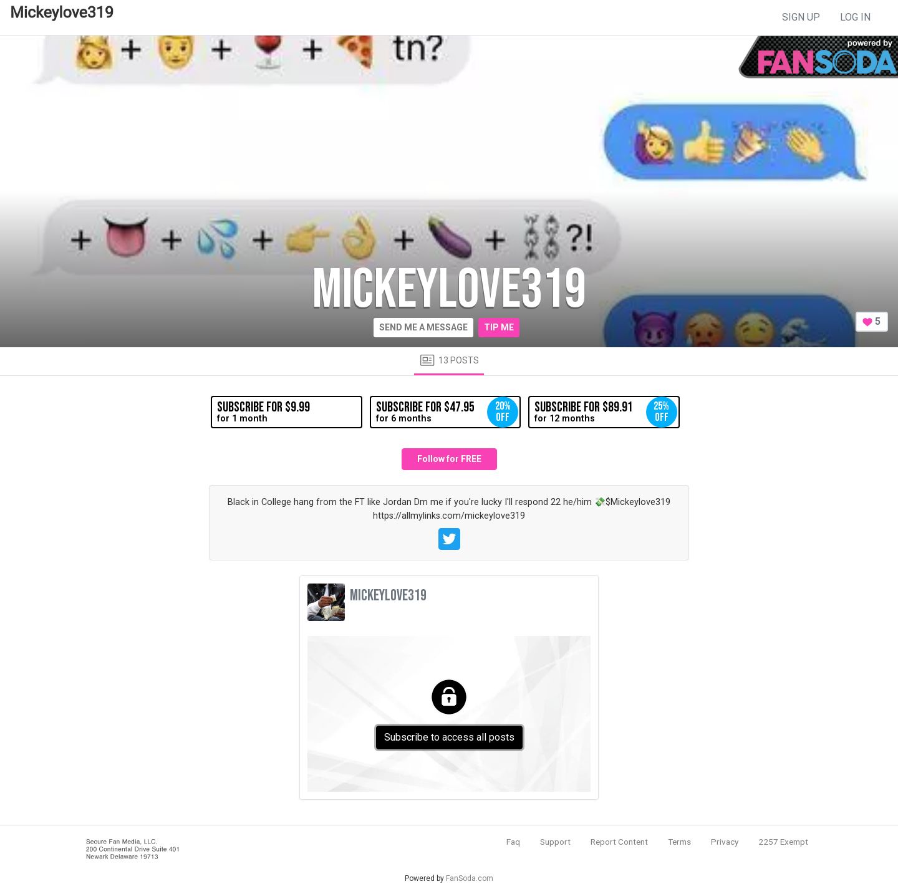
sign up (801, 17)
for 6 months (447, 412)
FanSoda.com (469, 878)
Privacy (724, 842)
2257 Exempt (783, 842)
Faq (513, 842)
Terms (679, 842)
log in (855, 17)
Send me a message (423, 327)
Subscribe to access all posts (449, 737)
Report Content (619, 842)
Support (555, 842)
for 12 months (605, 412)
